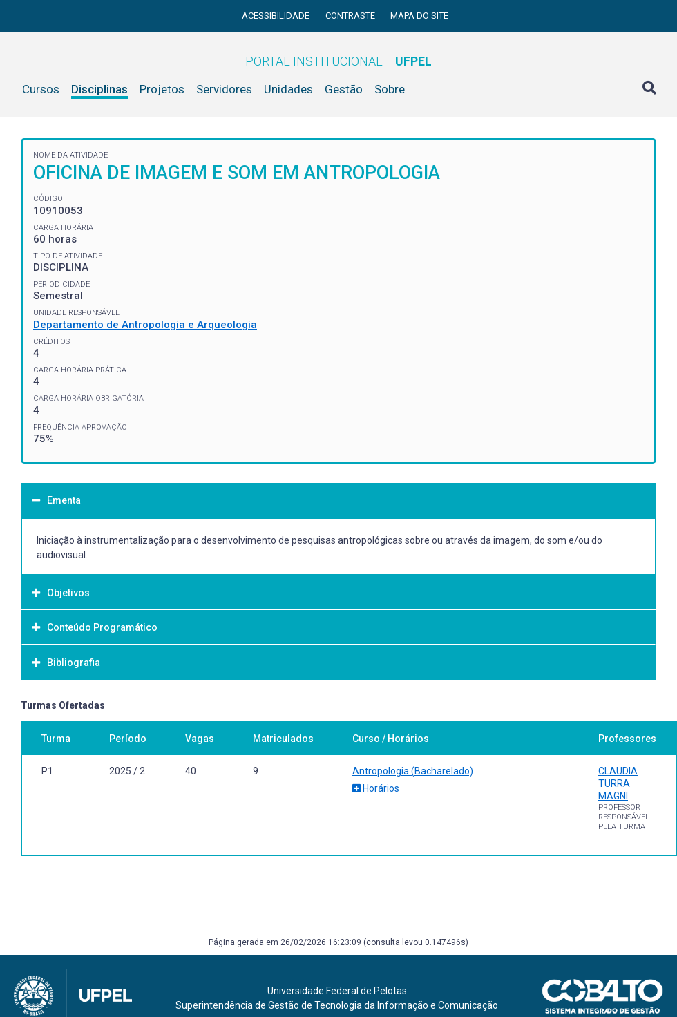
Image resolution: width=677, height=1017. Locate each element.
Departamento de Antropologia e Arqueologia (145, 325)
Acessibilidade (277, 15)
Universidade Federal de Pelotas (337, 990)
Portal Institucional (338, 61)
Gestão (344, 89)
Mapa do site (419, 15)
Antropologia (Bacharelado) (412, 771)
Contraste (351, 15)
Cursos (40, 89)
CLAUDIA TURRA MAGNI (618, 783)
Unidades (288, 89)
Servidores (224, 89)
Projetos (162, 89)
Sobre (389, 89)
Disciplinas (99, 89)
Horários (375, 788)
